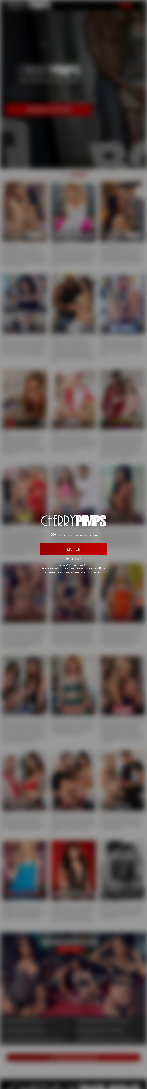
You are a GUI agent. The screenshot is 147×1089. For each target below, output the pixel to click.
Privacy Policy (75, 567)
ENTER (73, 549)
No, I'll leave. (74, 558)
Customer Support (95, 572)
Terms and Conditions (95, 567)
